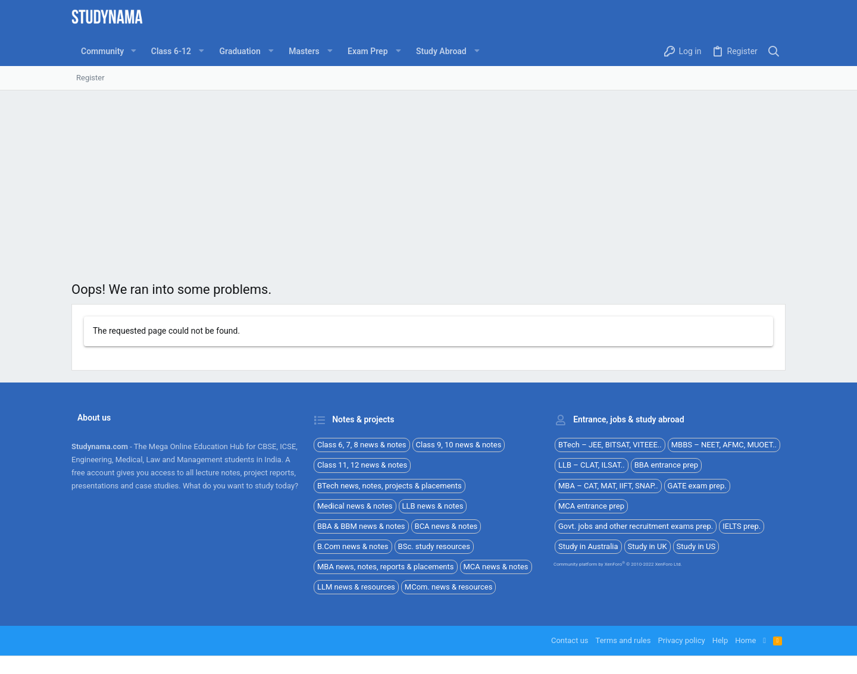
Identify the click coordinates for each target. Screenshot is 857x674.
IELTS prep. (741, 526)
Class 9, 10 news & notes (459, 444)
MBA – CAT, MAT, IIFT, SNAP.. (608, 485)
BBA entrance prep (666, 464)
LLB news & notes (433, 505)
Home (745, 640)
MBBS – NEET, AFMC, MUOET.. (724, 444)
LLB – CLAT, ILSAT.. (591, 464)
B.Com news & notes (353, 546)
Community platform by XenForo (617, 564)
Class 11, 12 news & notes (362, 464)
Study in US (696, 546)
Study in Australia (588, 546)
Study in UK (647, 546)
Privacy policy (681, 640)
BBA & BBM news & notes (361, 526)
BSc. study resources (434, 546)
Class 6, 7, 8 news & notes (361, 444)
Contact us (570, 640)
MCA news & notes (496, 566)
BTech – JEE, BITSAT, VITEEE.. (610, 444)
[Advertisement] (428, 179)
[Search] (774, 51)
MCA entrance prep (591, 505)
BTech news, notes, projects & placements (389, 485)
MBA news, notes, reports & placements (385, 566)
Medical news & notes (355, 505)
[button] (133, 51)
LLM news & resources (356, 586)
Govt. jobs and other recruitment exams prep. (635, 526)
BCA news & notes (446, 526)
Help (720, 640)
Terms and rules (623, 640)
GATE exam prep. (697, 485)
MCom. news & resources (449, 586)
